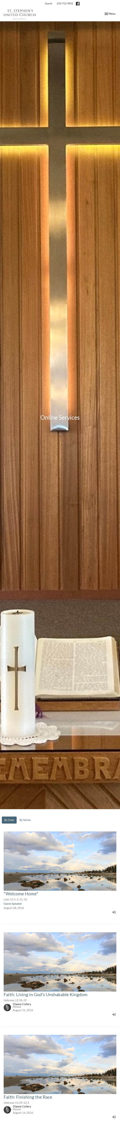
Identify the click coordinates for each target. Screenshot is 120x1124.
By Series (25, 820)
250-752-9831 (65, 3)
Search (48, 3)
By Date (9, 820)
